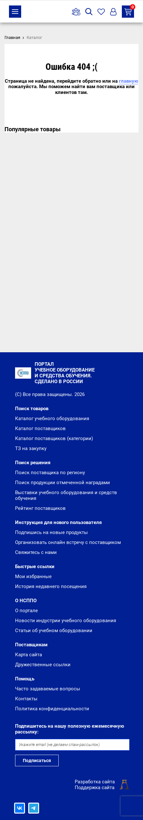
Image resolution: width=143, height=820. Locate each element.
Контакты (26, 699)
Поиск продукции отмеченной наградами (62, 482)
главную (128, 81)
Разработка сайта (95, 782)
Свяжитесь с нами (36, 552)
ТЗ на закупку (129, 10)
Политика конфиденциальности (52, 709)
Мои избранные (33, 576)
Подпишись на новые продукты (51, 532)
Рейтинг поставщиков (40, 508)
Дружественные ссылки (43, 665)
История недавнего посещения (51, 586)
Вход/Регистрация (113, 11)
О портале (26, 610)
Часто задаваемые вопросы (47, 689)
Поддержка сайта (94, 787)
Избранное (101, 11)
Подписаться (37, 760)
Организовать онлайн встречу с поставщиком (68, 542)
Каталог (15, 11)
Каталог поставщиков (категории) (54, 438)
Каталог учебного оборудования (52, 418)
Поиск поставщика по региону (50, 472)
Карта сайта (28, 655)
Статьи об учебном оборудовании (53, 630)
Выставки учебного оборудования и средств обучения (66, 495)
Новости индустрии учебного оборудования (65, 620)
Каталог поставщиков (40, 428)
